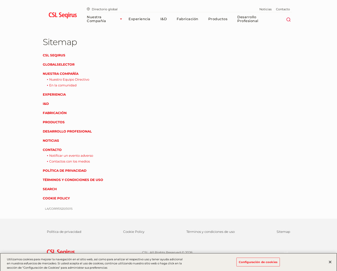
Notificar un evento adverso (71, 156)
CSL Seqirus (54, 55)
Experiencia (139, 19)
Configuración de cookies (258, 263)
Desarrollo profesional (247, 19)
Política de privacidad (64, 171)
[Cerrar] (330, 263)
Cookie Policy (56, 198)
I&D (163, 19)
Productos (218, 19)
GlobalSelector (59, 64)
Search (50, 189)
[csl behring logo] (60, 252)
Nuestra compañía (105, 19)
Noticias (265, 9)
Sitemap (283, 232)
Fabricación (187, 19)
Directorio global (102, 9)
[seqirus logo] (62, 16)
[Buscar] (288, 19)
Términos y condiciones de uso (73, 180)
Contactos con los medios (69, 161)
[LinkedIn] (284, 252)
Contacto (283, 9)
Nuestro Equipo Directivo (69, 79)
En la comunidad (63, 85)
